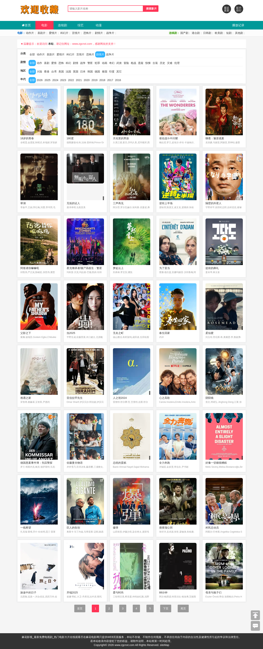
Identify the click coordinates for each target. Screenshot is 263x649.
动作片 (30, 32)
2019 (95, 80)
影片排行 (238, 9)
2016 (118, 80)
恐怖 (61, 63)
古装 (155, 63)
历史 (162, 63)
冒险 (126, 63)
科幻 (68, 63)
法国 (68, 71)
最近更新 (226, 9)
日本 (83, 71)
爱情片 (53, 32)
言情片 (76, 32)
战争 (83, 63)
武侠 (119, 63)
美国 (61, 71)
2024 (55, 80)
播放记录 (238, 25)
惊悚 (148, 63)
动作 (39, 63)
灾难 (169, 63)
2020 (87, 80)
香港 (46, 71)
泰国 (104, 71)
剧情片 (99, 32)
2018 (102, 80)
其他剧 (239, 32)
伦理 (177, 63)
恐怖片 (87, 32)
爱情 (54, 63)
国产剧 (184, 32)
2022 (71, 80)
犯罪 (97, 63)
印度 (111, 71)
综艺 (81, 25)
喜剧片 (42, 32)
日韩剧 (207, 32)
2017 (110, 80)
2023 (63, 80)
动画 (104, 63)
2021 (79, 80)
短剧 (229, 32)
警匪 (90, 63)
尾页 (183, 608)
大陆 (39, 71)
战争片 (110, 32)
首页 (26, 25)
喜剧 (46, 63)
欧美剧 (219, 32)
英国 (75, 71)
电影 (44, 25)
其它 (119, 71)
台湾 (54, 71)
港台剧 (196, 32)
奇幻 (111, 63)
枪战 (133, 63)
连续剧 (62, 25)
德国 (97, 71)
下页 (165, 608)
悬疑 (140, 63)
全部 (32, 54)
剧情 (75, 63)
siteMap (164, 645)
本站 (51, 43)
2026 (40, 80)
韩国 (90, 71)
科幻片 (64, 32)
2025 (47, 80)
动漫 (99, 25)
